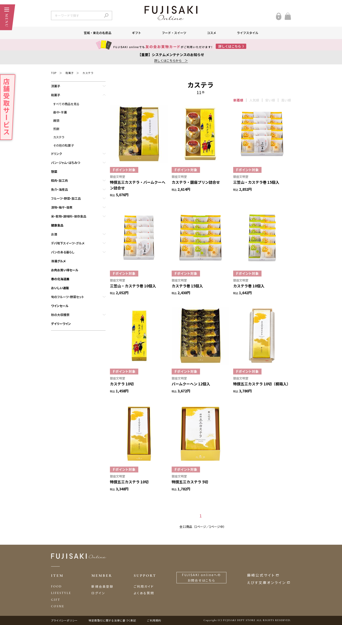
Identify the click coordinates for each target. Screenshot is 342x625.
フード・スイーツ (174, 33)
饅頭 (56, 120)
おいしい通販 (60, 288)
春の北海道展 (60, 279)
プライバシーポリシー (64, 620)
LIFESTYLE (61, 593)
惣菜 (54, 171)
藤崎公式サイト (261, 575)
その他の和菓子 (63, 145)
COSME (57, 606)
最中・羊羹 (60, 112)
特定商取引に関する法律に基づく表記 (112, 620)
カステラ (87, 73)
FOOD (56, 586)
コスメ (211, 33)
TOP (54, 73)
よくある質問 (144, 593)
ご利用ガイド (144, 586)
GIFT (55, 600)
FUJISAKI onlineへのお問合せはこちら (201, 577)
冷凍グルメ (58, 261)
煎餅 (56, 129)
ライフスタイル (247, 33)
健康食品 (57, 225)
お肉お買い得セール (64, 270)
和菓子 (69, 73)
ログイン (98, 593)
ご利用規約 (154, 620)
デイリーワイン (61, 323)
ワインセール (59, 306)
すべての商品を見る (66, 104)
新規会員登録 (102, 586)
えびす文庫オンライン (266, 582)
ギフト (136, 33)
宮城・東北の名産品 (97, 33)
